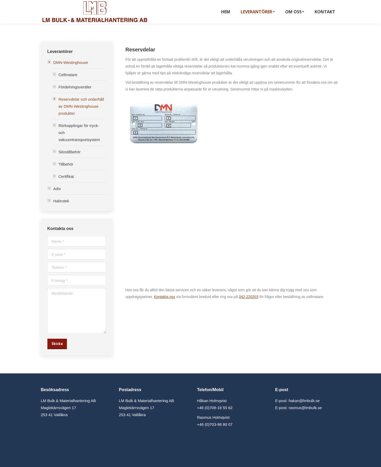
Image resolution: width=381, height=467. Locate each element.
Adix (57, 188)
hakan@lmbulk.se (304, 400)
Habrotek (61, 201)
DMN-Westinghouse (70, 62)
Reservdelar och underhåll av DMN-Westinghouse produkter (81, 106)
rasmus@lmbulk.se (305, 407)
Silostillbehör (70, 152)
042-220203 (248, 297)
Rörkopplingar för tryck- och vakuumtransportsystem (79, 132)
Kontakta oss (164, 297)
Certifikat (66, 176)
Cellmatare (68, 74)
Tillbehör (66, 164)
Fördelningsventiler (75, 87)
